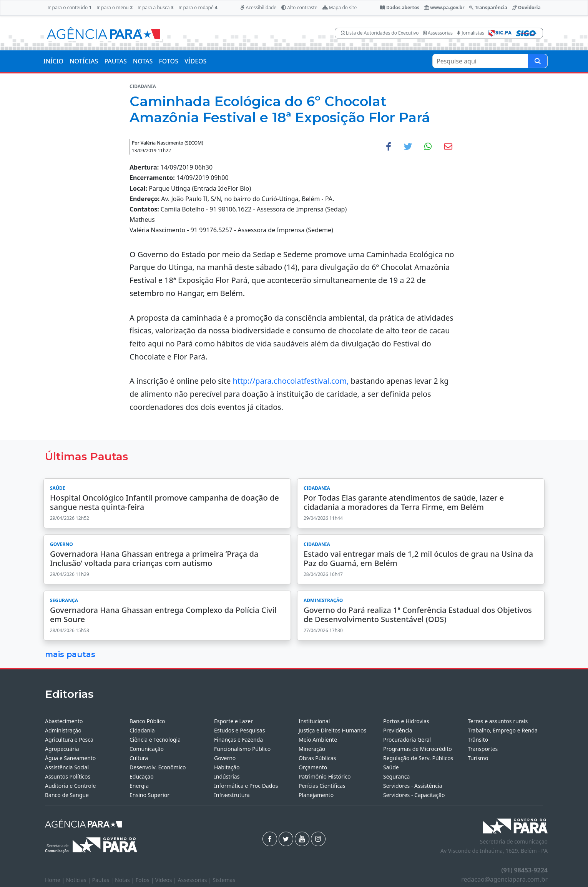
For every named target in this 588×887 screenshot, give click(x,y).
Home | (55, 880)
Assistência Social (67, 767)
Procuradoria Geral (407, 739)
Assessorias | (195, 880)
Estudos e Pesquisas (239, 730)
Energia (139, 785)
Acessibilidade (258, 7)
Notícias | (79, 880)
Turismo (478, 758)
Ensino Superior (149, 795)
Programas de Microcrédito (417, 748)
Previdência (397, 730)
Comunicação (147, 748)
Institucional (314, 721)
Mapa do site (339, 7)
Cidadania (142, 730)
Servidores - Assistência (412, 785)
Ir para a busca (156, 7)
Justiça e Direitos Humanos (332, 730)
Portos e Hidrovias (406, 721)
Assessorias (438, 33)
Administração (63, 730)
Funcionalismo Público (242, 748)
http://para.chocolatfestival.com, (291, 381)
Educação (142, 776)
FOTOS (168, 61)
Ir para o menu (114, 7)
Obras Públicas (317, 758)
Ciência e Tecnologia (155, 739)
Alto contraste (299, 7)
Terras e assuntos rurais (498, 721)
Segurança (396, 776)
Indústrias (226, 776)
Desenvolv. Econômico (158, 767)
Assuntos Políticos (67, 776)
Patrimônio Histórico (325, 776)
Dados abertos (399, 7)
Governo (225, 758)
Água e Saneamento (70, 758)
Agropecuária (62, 748)
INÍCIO (53, 61)
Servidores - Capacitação (414, 795)
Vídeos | (166, 880)
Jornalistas (470, 33)
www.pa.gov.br (444, 7)
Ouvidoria (526, 7)
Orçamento (313, 767)
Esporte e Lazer (233, 721)
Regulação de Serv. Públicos (418, 758)
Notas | (125, 880)
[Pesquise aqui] (537, 61)
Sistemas (224, 880)
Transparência (488, 7)
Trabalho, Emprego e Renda (503, 730)
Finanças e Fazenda (238, 739)
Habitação (226, 767)
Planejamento (316, 795)
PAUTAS (115, 61)
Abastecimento (64, 721)
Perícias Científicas (322, 785)
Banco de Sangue (67, 795)
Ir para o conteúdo (69, 7)
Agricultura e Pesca (69, 739)
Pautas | (103, 880)
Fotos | (145, 880)
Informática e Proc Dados (246, 785)
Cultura (139, 758)
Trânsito (478, 739)
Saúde (391, 767)
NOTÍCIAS (84, 61)
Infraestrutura (232, 795)
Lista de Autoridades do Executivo (380, 33)
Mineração (312, 748)
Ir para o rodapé (197, 7)
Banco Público (147, 721)
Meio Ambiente (318, 739)
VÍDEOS (195, 61)
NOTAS (143, 61)
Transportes (483, 748)
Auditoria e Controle (70, 785)
